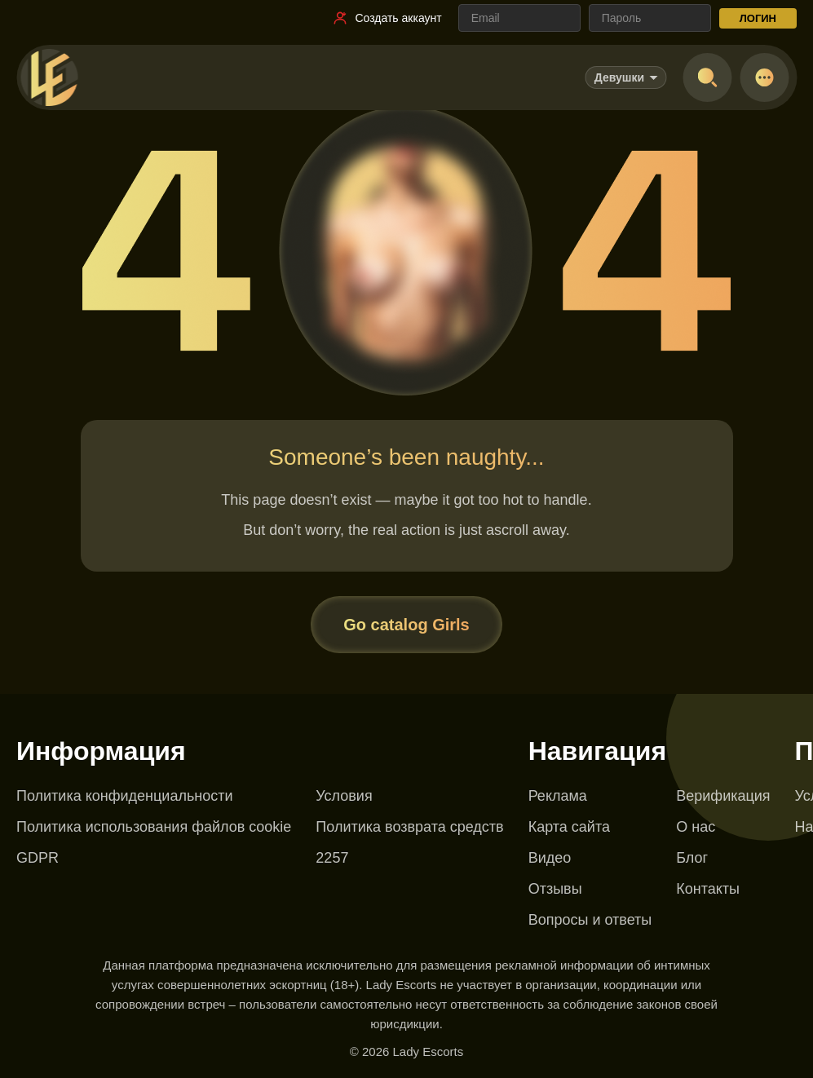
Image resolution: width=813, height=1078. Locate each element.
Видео (550, 858)
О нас (695, 827)
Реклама (557, 796)
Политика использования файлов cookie (153, 827)
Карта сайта (569, 827)
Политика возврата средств (409, 827)
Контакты (708, 889)
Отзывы (555, 889)
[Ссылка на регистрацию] (386, 18)
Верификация (723, 796)
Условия (344, 796)
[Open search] (707, 77)
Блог (692, 858)
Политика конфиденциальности (124, 796)
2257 (332, 858)
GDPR (37, 858)
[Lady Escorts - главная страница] (48, 77)
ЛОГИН (758, 18)
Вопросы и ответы (590, 920)
